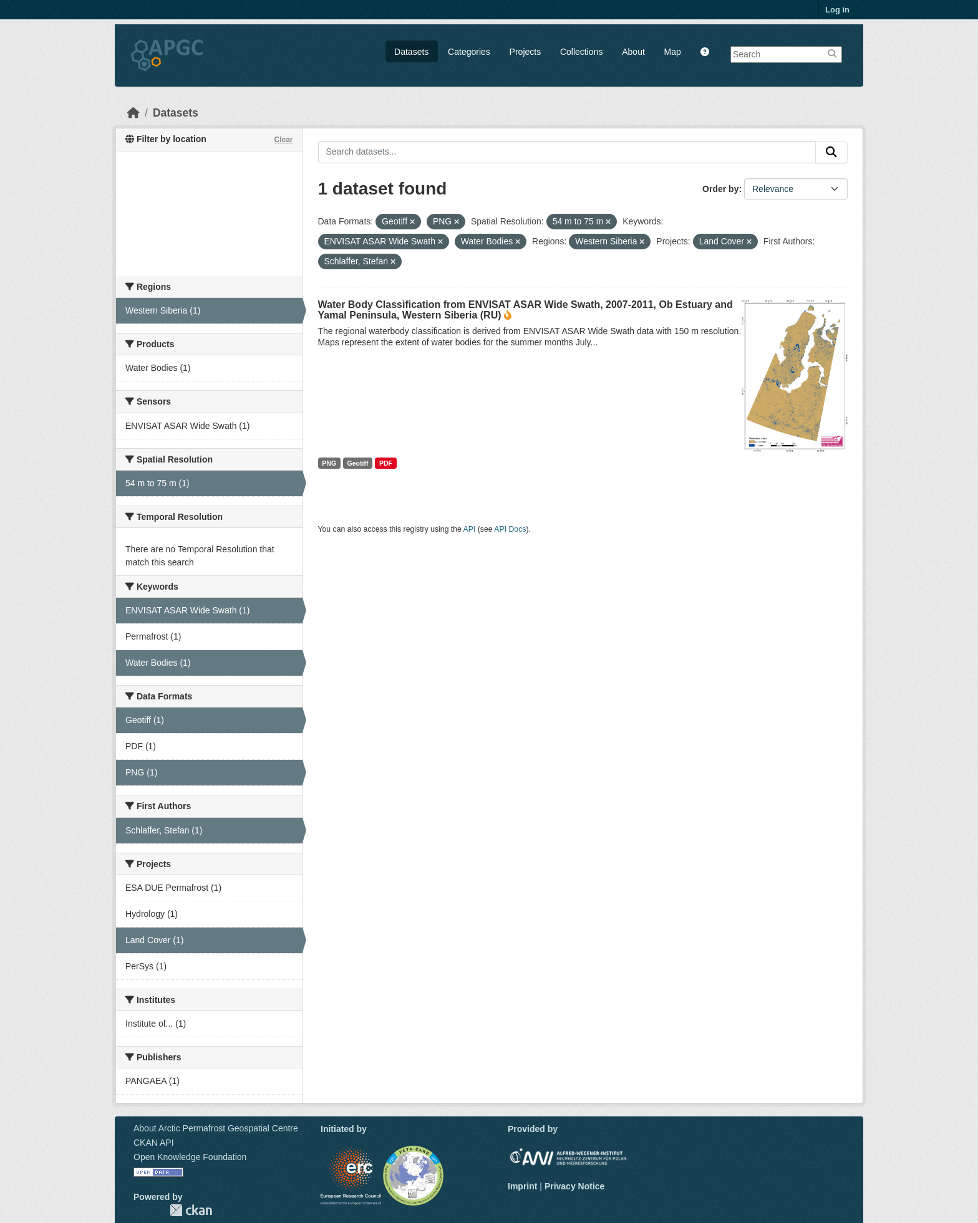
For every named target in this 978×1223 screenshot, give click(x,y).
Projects (525, 52)
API (469, 529)
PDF (385, 463)
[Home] (133, 113)
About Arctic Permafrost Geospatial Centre (215, 1128)
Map (672, 52)
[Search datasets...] (567, 152)
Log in (837, 9)
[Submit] (831, 152)
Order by (720, 189)
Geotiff (358, 463)
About (633, 52)
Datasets (411, 52)
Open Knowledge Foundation (189, 1157)
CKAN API (153, 1143)
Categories (469, 52)
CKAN (191, 1210)
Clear (283, 139)
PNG (329, 463)
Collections (581, 52)
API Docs (510, 529)
